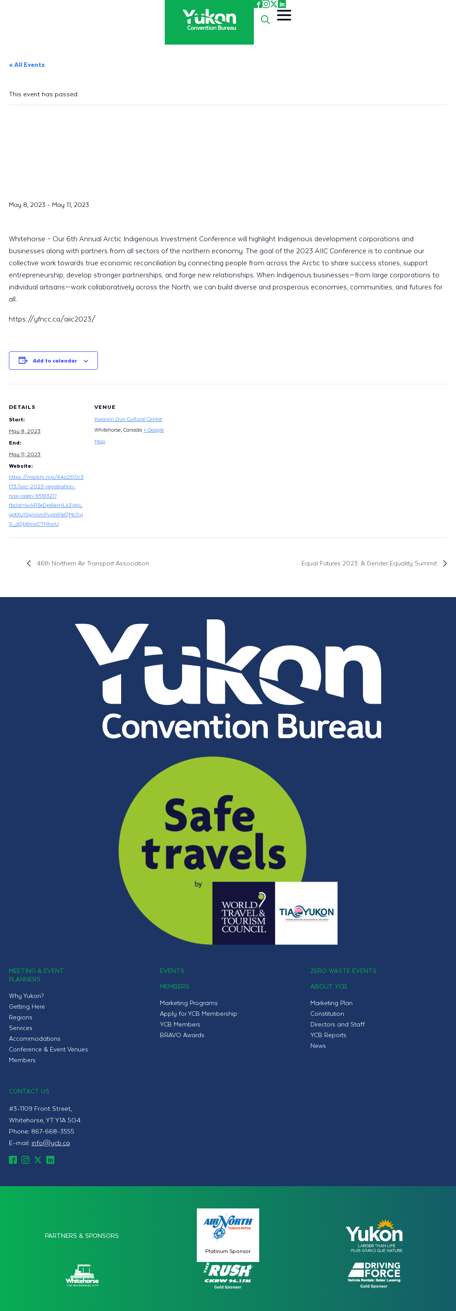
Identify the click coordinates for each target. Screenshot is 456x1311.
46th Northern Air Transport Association (92, 563)
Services (21, 1027)
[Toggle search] (265, 19)
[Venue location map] (227, 446)
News (318, 1045)
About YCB (328, 986)
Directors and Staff (337, 1024)
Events (172, 970)
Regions (21, 1017)
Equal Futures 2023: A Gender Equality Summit (370, 563)
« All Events (27, 64)
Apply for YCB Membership (198, 1013)
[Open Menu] (284, 15)
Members (22, 1060)
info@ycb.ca (51, 1142)
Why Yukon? (26, 995)
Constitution (327, 1013)
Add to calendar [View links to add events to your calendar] (55, 360)
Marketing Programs (189, 1003)
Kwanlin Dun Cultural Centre (128, 418)
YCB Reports (328, 1035)
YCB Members (180, 1024)
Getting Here (27, 1006)
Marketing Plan (331, 1003)
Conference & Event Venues (48, 1049)
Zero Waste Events (343, 970)
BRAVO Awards (182, 1035)
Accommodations (35, 1038)
